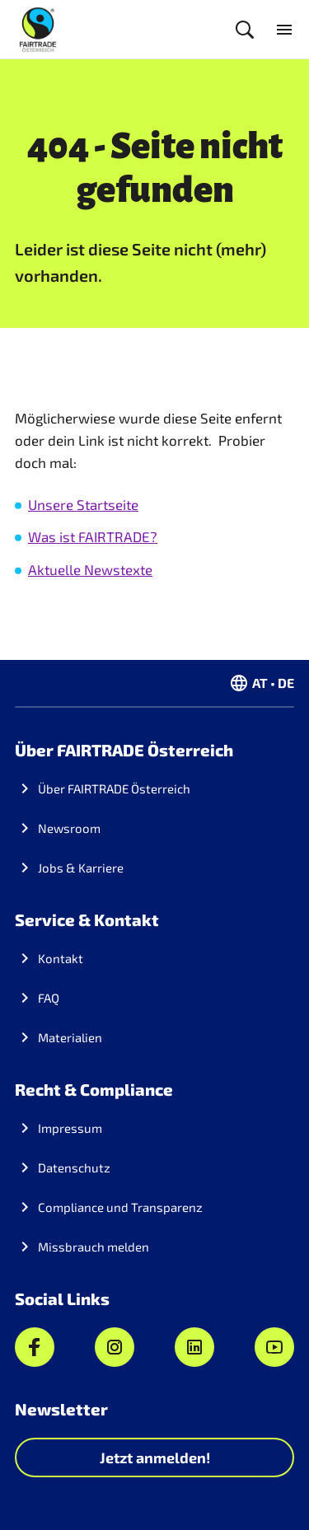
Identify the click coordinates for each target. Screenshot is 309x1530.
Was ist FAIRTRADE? (92, 536)
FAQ (48, 997)
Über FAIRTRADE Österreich (114, 788)
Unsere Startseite (83, 504)
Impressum (70, 1128)
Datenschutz (74, 1167)
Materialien (70, 1037)
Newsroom (69, 828)
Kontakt (60, 958)
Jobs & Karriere (81, 867)
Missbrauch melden (93, 1246)
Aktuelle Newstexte (90, 569)
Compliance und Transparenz (120, 1207)
